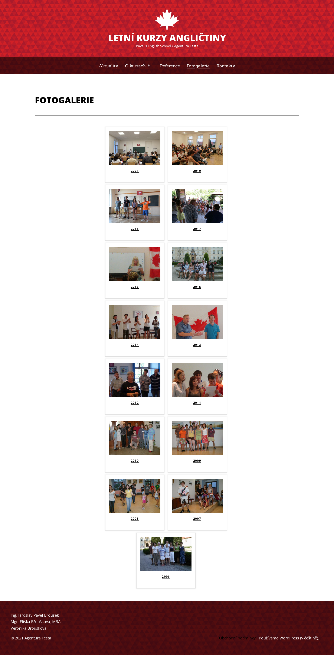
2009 (197, 461)
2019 (197, 171)
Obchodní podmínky (237, 638)
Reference (170, 65)
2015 (197, 287)
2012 (135, 403)
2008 (135, 519)
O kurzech (135, 65)
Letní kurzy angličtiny (167, 38)
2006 (166, 576)
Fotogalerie (198, 65)
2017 (197, 229)
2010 (135, 461)
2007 (197, 519)
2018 (135, 229)
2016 (135, 287)
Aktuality (108, 65)
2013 (197, 345)
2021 (135, 171)
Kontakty (225, 65)
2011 (197, 403)
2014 (135, 345)
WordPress (289, 638)
